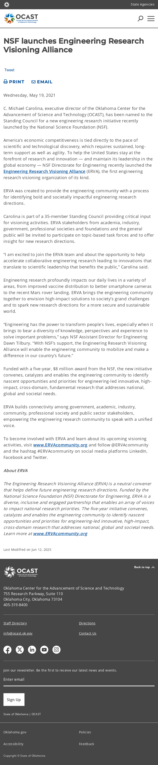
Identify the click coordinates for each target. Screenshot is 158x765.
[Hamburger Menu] (151, 18)
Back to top (144, 567)
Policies (85, 732)
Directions (87, 623)
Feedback (86, 744)
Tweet (9, 70)
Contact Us (87, 633)
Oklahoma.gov (14, 732)
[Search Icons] (140, 18)
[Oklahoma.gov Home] (6, 4)
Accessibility (13, 744)
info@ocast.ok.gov (18, 633)
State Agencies (143, 4)
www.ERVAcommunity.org (60, 445)
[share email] (42, 82)
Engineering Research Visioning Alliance (44, 171)
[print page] (13, 82)
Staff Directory (15, 623)
